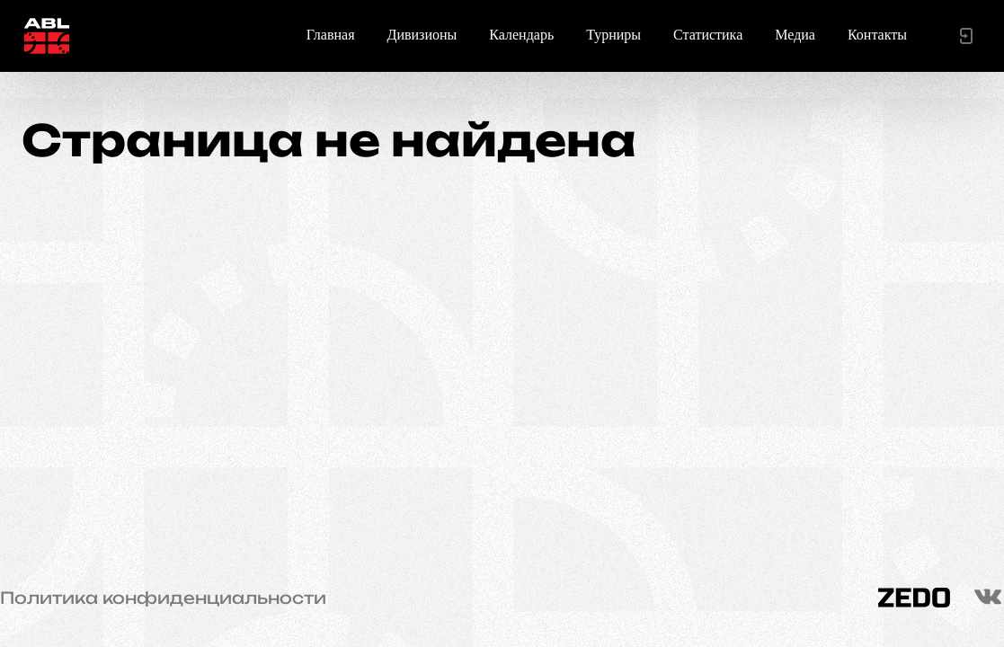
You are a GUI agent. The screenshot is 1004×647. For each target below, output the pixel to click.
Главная (331, 34)
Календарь (521, 34)
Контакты (877, 34)
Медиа (795, 34)
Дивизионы (422, 34)
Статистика (707, 34)
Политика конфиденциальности (163, 598)
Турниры (613, 34)
